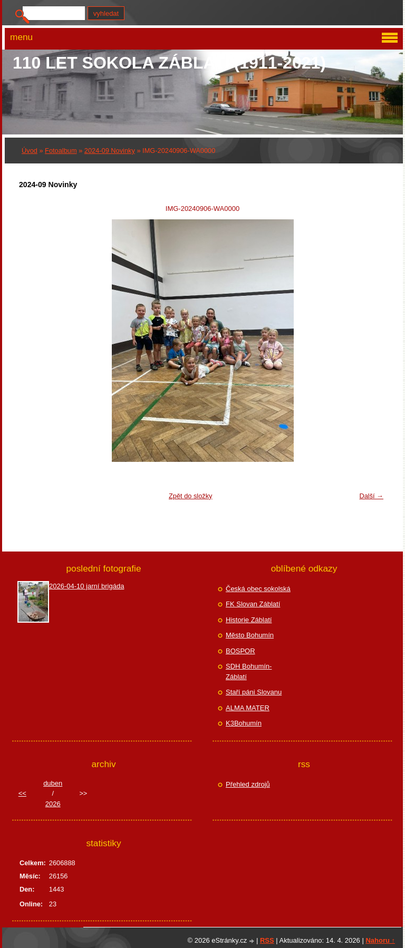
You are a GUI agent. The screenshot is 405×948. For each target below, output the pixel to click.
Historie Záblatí (249, 620)
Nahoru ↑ (380, 940)
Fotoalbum (60, 150)
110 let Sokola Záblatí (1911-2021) (169, 62)
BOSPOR (240, 651)
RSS (267, 940)
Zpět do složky (191, 496)
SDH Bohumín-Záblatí (249, 671)
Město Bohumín (250, 635)
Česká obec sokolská (258, 589)
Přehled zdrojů (248, 784)
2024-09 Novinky (109, 150)
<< (22, 793)
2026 (53, 804)
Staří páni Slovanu (254, 692)
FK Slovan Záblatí (253, 604)
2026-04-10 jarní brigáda (86, 586)
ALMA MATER (247, 708)
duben (52, 783)
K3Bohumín (244, 723)
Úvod (29, 150)
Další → (371, 496)
